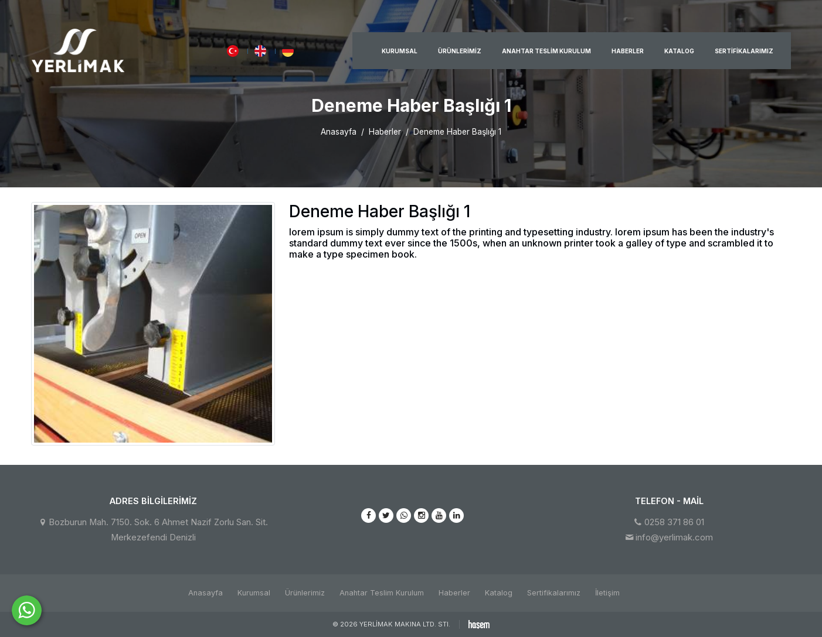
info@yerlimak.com (674, 537)
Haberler (628, 50)
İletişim (607, 592)
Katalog (679, 50)
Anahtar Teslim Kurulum (546, 50)
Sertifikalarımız (744, 50)
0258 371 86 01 (674, 522)
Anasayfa (338, 131)
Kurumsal (399, 50)
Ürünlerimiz (459, 50)
